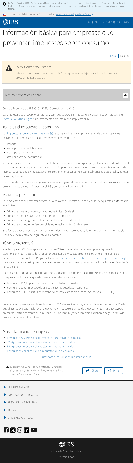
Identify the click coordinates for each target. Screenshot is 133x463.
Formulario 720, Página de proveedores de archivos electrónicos (44, 338)
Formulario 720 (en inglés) (18, 119)
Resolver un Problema (22, 402)
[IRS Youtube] (34, 430)
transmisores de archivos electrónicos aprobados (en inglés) (94, 258)
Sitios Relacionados (20, 418)
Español (124, 56)
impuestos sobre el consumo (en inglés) (30, 133)
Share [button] (94, 371)
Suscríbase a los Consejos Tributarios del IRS (66, 357)
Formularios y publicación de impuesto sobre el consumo (40, 351)
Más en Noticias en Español (66, 95)
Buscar (93, 22)
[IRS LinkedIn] (26, 431)
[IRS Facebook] (6, 430)
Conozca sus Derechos (22, 395)
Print (116, 371)
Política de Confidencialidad (66, 451)
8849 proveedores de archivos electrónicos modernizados (41, 347)
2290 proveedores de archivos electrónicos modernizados (41, 342)
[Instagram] (19, 430)
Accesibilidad (66, 457)
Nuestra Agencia (18, 387)
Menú (127, 22)
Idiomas (12, 410)
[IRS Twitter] (13, 431)
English (113, 56)
